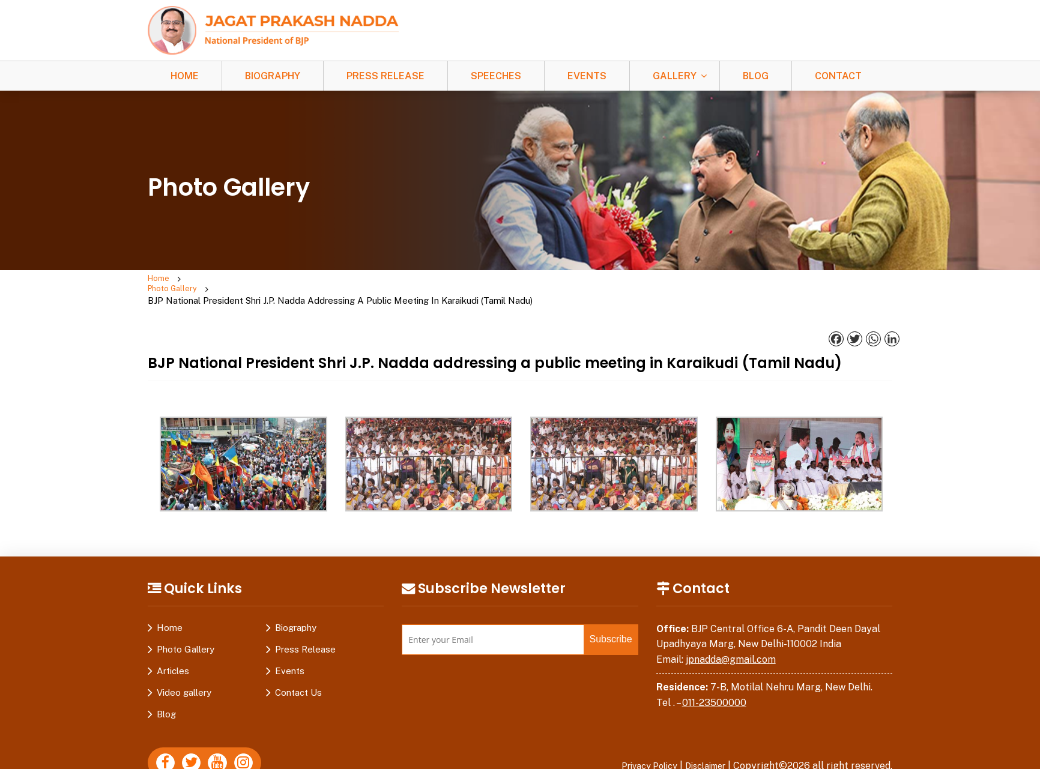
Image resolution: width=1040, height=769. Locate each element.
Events (586, 76)
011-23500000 (714, 681)
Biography (272, 76)
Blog (756, 76)
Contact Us (298, 671)
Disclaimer (701, 744)
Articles (173, 650)
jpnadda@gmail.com (731, 638)
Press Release (385, 76)
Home (185, 76)
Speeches (496, 76)
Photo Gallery (220, 279)
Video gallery (184, 671)
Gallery (675, 76)
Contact (838, 76)
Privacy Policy (637, 744)
